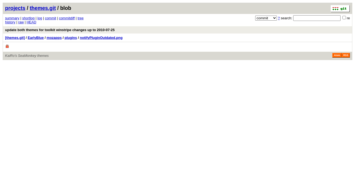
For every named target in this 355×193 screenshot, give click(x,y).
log (39, 18)
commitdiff (67, 18)
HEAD (31, 22)
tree (80, 18)
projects (15, 8)
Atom (337, 55)
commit (50, 18)
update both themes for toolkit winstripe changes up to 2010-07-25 (60, 30)
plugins (71, 38)
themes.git (43, 8)
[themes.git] (15, 38)
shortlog (28, 18)
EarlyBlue (36, 38)
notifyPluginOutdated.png (101, 38)
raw (21, 22)
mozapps (54, 38)
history (10, 22)
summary (12, 18)
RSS (345, 55)
